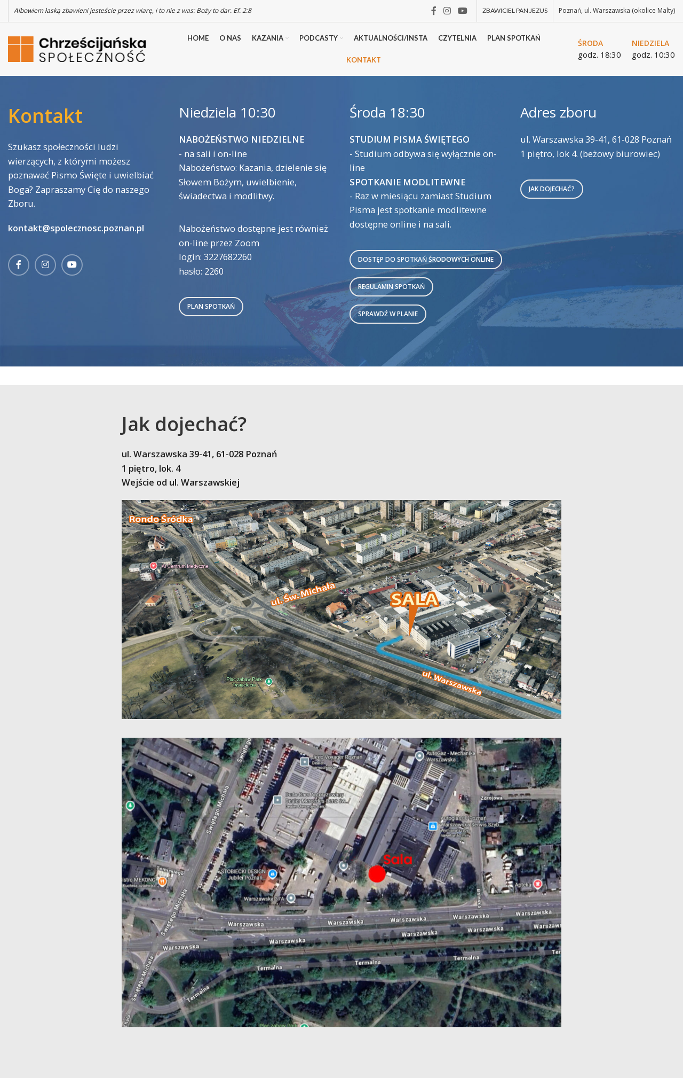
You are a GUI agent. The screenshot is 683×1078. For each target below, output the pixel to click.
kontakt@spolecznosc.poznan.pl (76, 228)
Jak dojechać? (552, 188)
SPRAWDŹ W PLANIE (388, 313)
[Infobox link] (599, 48)
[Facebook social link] (433, 11)
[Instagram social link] (447, 11)
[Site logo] (78, 48)
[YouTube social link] (463, 11)
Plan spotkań (211, 306)
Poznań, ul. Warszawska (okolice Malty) (617, 10)
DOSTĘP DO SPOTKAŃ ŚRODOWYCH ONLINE (426, 259)
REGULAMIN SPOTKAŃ (391, 286)
